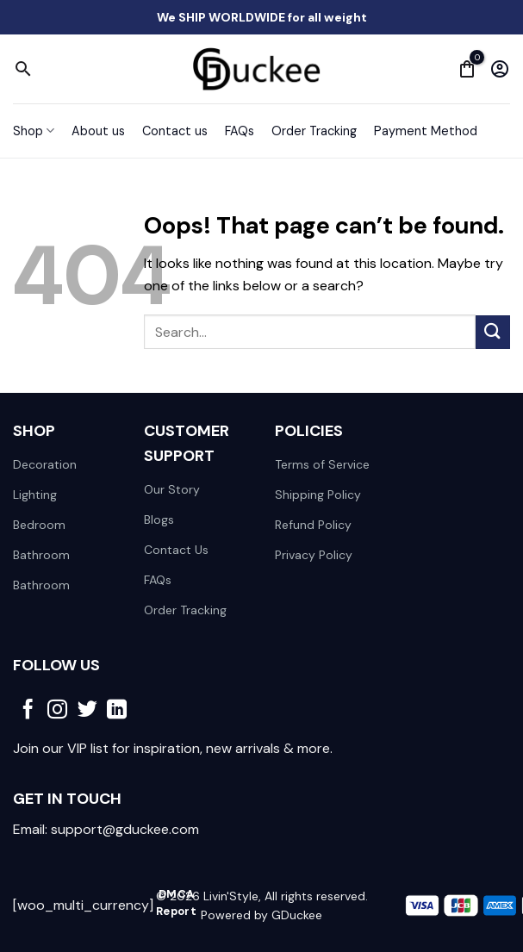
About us (98, 131)
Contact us (175, 131)
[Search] (23, 69)
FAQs (239, 131)
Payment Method (425, 131)
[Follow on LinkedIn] (117, 711)
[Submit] (493, 332)
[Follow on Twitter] (87, 711)
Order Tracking (314, 131)
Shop (33, 130)
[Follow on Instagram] (57, 711)
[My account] (499, 69)
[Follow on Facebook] (28, 711)
